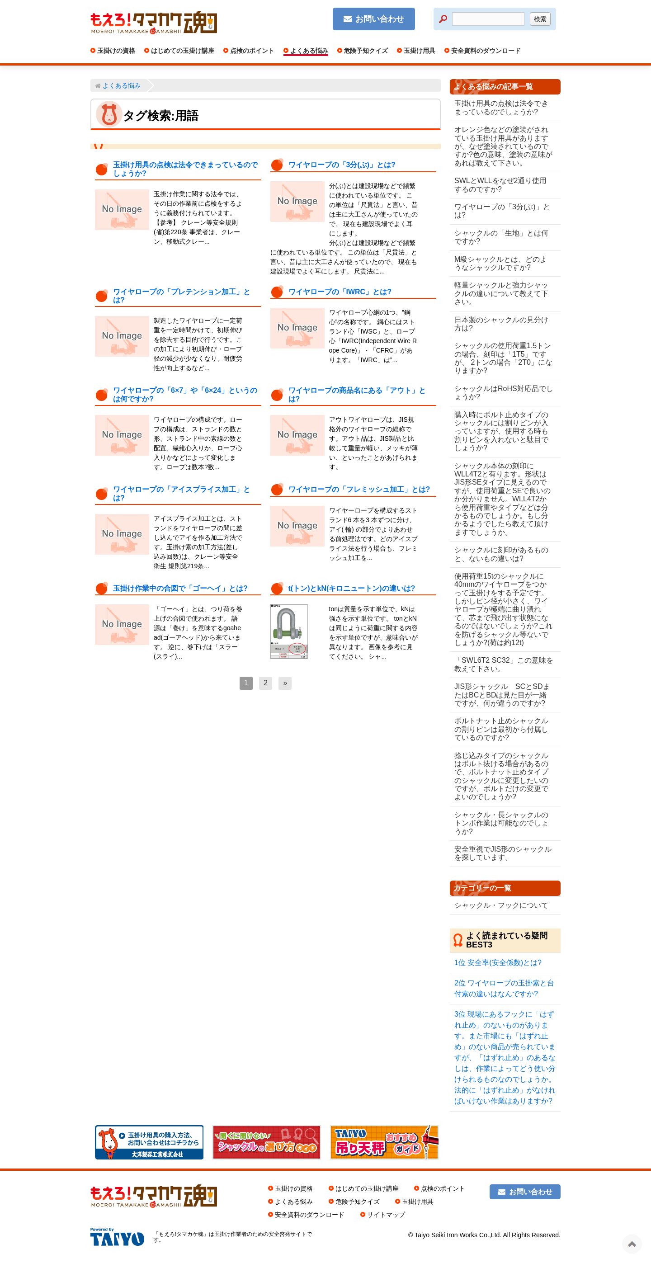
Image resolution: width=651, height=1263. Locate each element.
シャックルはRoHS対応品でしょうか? (500, 393)
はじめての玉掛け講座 (181, 50)
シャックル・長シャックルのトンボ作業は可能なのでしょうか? (501, 823)
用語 (186, 116)
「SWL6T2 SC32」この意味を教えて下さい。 (500, 664)
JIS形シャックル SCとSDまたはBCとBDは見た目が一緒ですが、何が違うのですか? (502, 695)
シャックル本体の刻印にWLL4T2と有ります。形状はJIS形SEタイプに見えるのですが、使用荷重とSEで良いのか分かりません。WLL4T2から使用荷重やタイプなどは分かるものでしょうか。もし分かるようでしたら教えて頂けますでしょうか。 (502, 499)
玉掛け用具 (418, 50)
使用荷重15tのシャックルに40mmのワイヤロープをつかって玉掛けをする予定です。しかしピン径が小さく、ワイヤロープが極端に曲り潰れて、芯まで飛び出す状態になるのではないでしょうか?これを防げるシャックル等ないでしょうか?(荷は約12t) (501, 609)
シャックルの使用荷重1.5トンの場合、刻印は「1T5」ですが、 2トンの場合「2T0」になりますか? (502, 358)
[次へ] (285, 683)
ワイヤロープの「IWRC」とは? (340, 292)
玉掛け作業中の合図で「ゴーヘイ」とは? (180, 588)
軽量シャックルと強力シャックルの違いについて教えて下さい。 (501, 293)
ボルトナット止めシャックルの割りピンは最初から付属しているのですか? (501, 729)
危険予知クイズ (365, 50)
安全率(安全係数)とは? (498, 962)
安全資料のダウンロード (485, 50)
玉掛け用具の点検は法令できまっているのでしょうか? (501, 107)
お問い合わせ (379, 19)
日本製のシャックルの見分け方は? (501, 324)
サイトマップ (386, 1214)
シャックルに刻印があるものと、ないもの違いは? (501, 554)
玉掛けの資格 (115, 50)
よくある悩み (308, 50)
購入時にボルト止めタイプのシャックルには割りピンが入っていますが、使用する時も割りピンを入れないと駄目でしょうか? (501, 431)
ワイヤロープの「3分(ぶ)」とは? (342, 165)
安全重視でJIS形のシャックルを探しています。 (499, 853)
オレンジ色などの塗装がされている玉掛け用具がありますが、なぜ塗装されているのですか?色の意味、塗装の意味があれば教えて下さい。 (501, 146)
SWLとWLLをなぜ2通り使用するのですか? (500, 185)
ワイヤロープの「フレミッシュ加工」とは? (359, 489)
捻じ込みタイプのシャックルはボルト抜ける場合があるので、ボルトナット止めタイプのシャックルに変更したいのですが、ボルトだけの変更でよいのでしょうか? (501, 776)
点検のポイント (251, 50)
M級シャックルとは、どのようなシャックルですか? (500, 263)
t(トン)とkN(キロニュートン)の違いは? (351, 588)
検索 (540, 19)
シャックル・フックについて (501, 905)
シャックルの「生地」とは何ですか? (501, 237)
